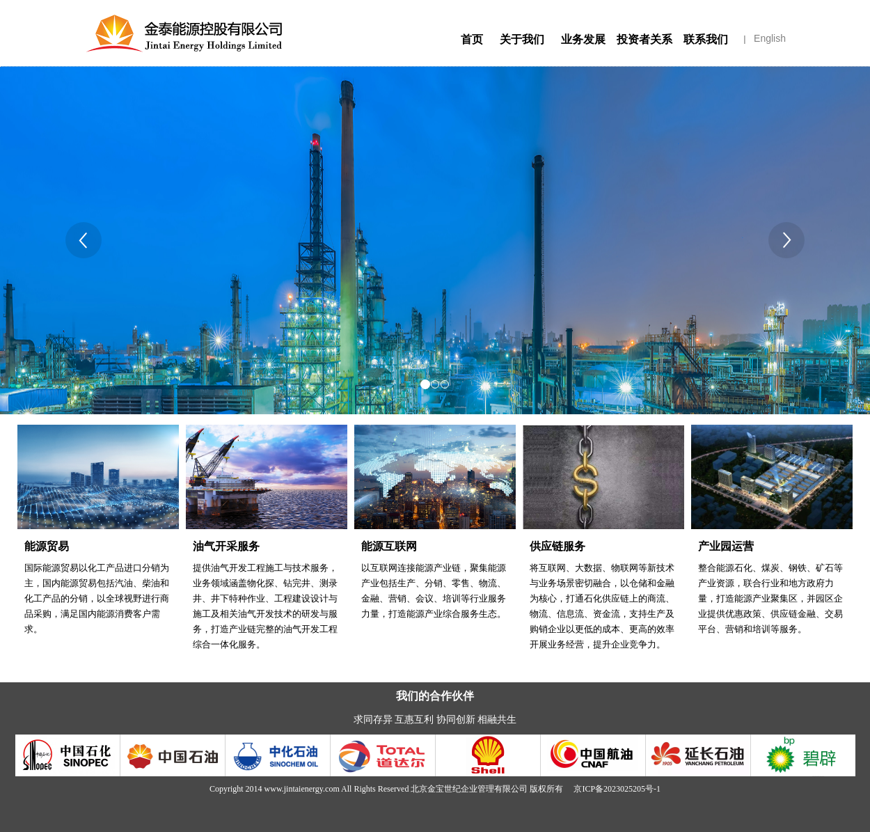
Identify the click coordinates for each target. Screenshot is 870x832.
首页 (472, 39)
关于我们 (522, 42)
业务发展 (583, 42)
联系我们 (705, 42)
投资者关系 (644, 42)
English (770, 38)
